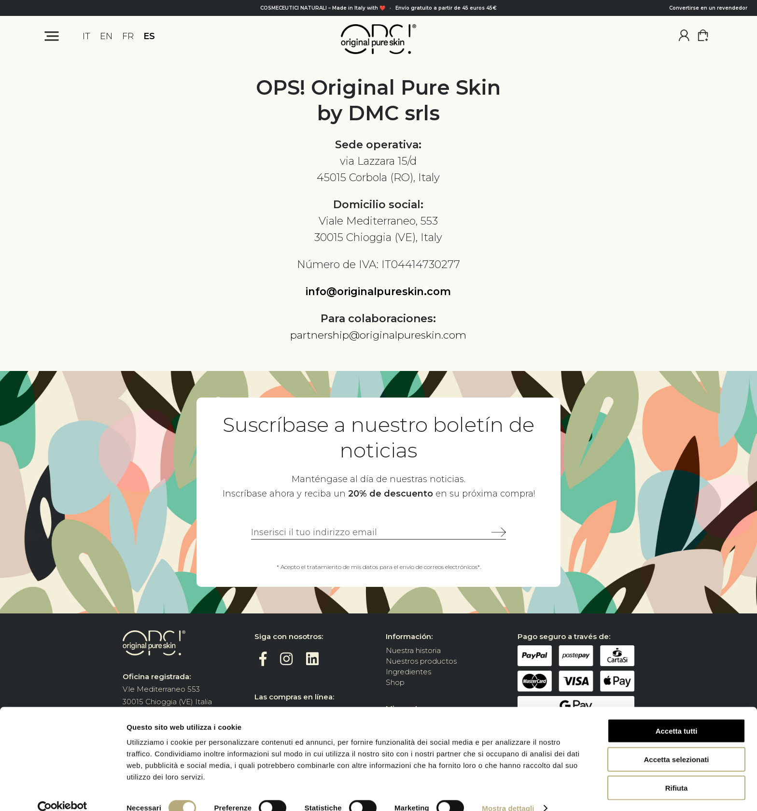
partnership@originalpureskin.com (378, 334)
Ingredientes (408, 671)
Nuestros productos (421, 661)
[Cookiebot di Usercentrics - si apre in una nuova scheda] (62, 792)
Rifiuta (676, 772)
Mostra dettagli (508, 792)
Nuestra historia (413, 650)
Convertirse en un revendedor (708, 8)
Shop (395, 682)
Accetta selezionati (676, 743)
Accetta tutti (677, 715)
